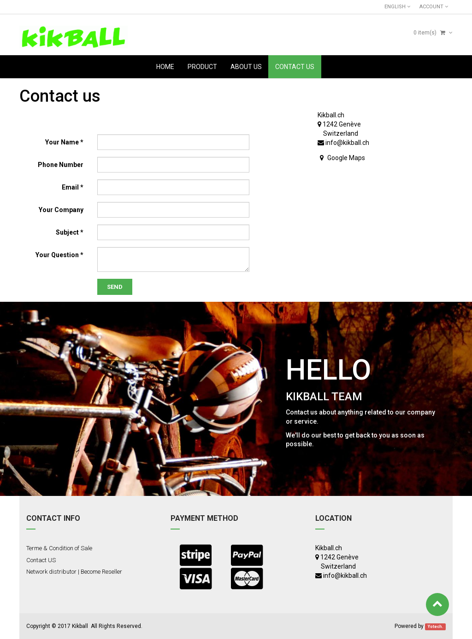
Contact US (41, 560)
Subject (67, 232)
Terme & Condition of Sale (59, 548)
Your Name (62, 142)
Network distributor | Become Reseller (74, 571)
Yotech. (435, 626)
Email (70, 187)
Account (433, 7)
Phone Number (60, 164)
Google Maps (346, 157)
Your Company (61, 209)
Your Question (57, 255)
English (397, 7)
